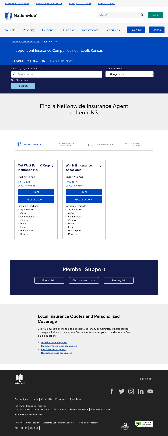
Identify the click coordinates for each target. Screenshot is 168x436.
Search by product (114, 68)
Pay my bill (123, 281)
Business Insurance (101, 409)
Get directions (36, 199)
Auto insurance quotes (54, 342)
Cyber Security (32, 422)
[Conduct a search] (118, 15)
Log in (155, 15)
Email (36, 192)
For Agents (60, 399)
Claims (156, 30)
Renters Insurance (79, 409)
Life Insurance (59, 409)
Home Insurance (41, 409)
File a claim (53, 281)
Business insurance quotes (56, 353)
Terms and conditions (87, 422)
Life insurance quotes (53, 349)
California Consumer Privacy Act (58, 422)
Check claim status (85, 281)
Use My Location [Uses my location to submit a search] (20, 80)
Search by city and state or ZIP (27, 68)
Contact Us (46, 399)
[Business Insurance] (137, 145)
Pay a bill (136, 30)
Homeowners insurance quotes (59, 346)
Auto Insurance (22, 409)
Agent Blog (75, 399)
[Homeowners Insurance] (66, 145)
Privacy (18, 422)
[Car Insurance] (101, 145)
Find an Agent (21, 399)
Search (24, 85)
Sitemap (34, 427)
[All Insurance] (31, 145)
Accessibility (21, 427)
